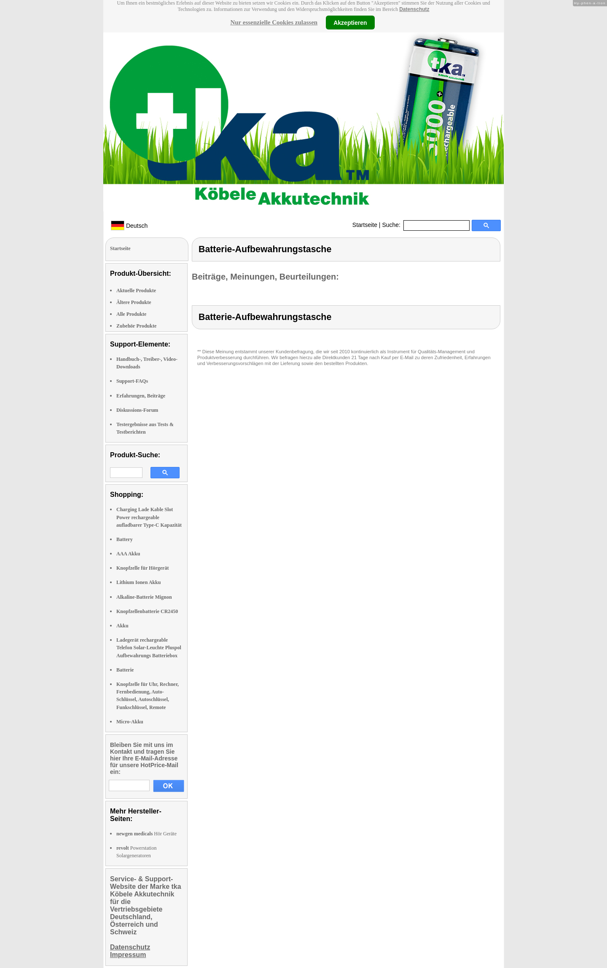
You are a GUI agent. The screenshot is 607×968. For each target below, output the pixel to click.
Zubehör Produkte (136, 326)
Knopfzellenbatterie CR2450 (147, 611)
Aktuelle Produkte (136, 290)
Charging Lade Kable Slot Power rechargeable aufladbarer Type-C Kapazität (149, 517)
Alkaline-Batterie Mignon (144, 597)
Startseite (364, 224)
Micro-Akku (129, 722)
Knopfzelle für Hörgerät (142, 568)
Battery (124, 539)
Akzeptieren (350, 22)
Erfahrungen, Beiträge (140, 396)
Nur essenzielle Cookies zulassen (273, 22)
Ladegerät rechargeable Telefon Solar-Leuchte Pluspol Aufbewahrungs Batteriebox (148, 647)
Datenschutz (414, 9)
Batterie (125, 670)
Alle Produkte (131, 314)
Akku (122, 626)
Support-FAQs (132, 381)
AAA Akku (128, 554)
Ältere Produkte (133, 302)
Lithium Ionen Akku (138, 582)
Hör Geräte (146, 834)
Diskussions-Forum (137, 410)
